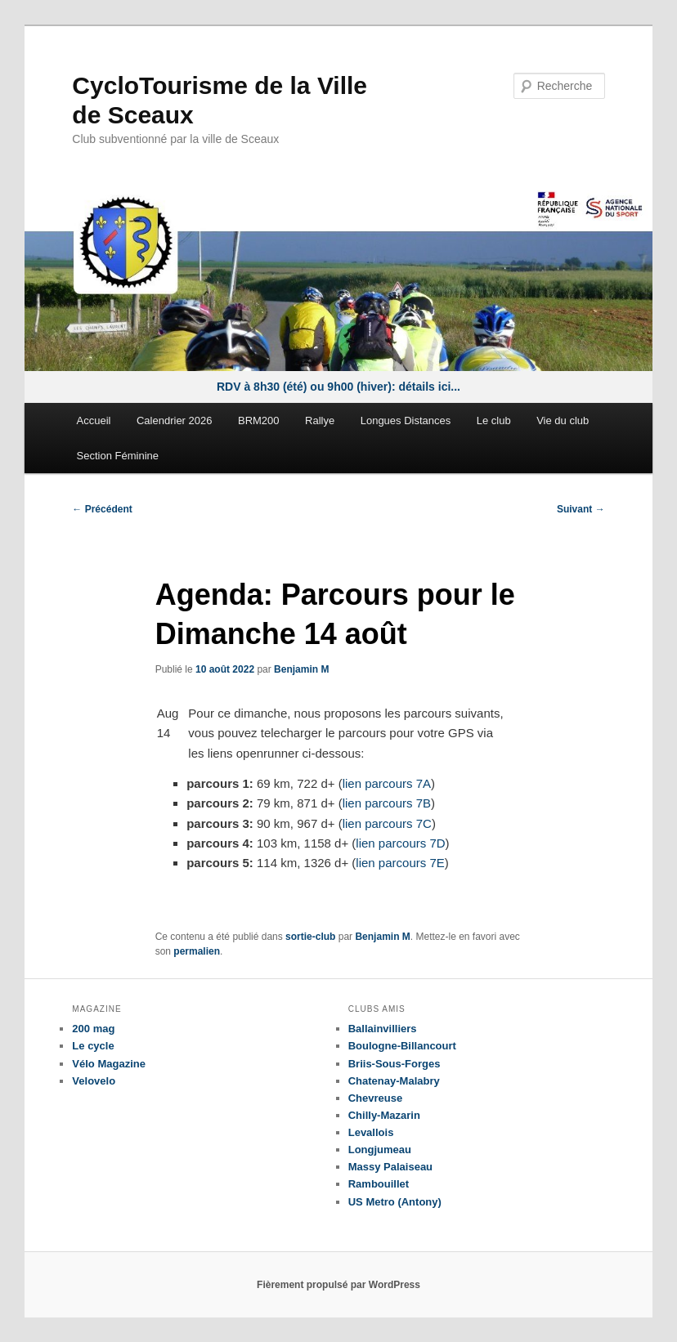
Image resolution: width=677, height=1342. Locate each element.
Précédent (102, 509)
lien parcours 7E (400, 863)
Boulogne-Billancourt (402, 1046)
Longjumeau (379, 1149)
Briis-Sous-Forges (394, 1064)
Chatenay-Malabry (394, 1081)
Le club (494, 420)
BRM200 (259, 420)
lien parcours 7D (400, 843)
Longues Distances (406, 420)
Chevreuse (375, 1098)
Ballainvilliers (382, 1028)
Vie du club (562, 420)
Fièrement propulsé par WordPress (338, 1285)
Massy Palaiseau (390, 1167)
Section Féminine (118, 456)
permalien (196, 951)
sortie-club (310, 936)
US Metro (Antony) (395, 1202)
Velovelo (93, 1081)
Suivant (581, 509)
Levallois (371, 1132)
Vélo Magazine (109, 1064)
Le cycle (93, 1046)
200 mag (93, 1028)
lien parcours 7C (387, 823)
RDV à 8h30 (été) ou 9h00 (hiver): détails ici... (338, 386)
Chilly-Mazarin (384, 1115)
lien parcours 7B (387, 803)
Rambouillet (378, 1184)
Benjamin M (301, 669)
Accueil (94, 420)
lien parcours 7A (387, 783)
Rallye (319, 420)
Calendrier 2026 (175, 420)
